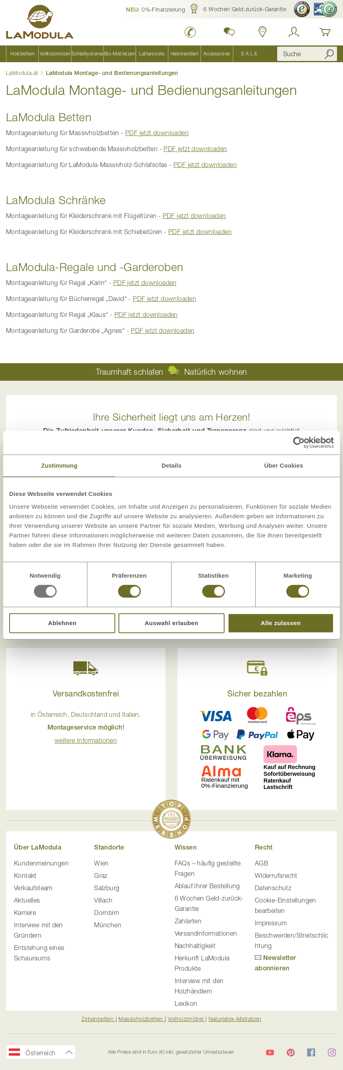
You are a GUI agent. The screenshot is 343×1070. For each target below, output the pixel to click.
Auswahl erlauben (172, 623)
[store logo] (40, 23)
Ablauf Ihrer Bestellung (207, 885)
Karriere (25, 912)
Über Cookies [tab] (283, 465)
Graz (101, 875)
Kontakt (25, 875)
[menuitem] (22, 53)
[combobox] (307, 54)
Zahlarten (188, 920)
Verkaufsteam (33, 887)
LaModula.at (23, 72)
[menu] (135, 53)
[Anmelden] (294, 31)
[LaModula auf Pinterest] (291, 1052)
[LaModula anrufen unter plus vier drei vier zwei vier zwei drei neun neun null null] (190, 31)
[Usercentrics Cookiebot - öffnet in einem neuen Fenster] (299, 442)
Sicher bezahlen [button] (257, 693)
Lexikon (186, 1003)
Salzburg (106, 887)
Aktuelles (27, 900)
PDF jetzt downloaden (157, 132)
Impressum (271, 922)
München (107, 924)
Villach (103, 900)
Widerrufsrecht (276, 875)
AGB (261, 863)
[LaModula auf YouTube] (270, 1052)
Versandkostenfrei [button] (86, 693)
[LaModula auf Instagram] (332, 1052)
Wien (101, 863)
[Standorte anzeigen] (262, 31)
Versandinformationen (206, 933)
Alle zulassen (281, 623)
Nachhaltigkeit (195, 945)
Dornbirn (106, 912)
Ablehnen (62, 623)
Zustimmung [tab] (59, 465)
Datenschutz (273, 887)
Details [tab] (171, 465)
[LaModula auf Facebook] (311, 1052)
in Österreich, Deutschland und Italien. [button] (86, 727)
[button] (155, 9)
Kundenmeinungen (41, 863)
